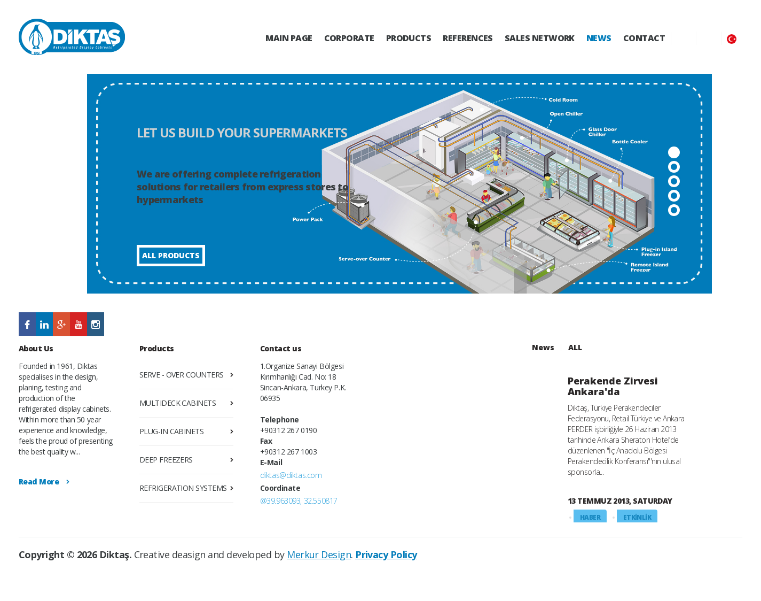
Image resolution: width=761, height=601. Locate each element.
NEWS (598, 38)
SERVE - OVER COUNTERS (181, 374)
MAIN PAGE (288, 38)
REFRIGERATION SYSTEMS (183, 488)
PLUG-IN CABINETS (171, 431)
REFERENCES (468, 38)
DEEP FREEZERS (166, 459)
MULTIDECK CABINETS (177, 403)
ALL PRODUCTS (171, 255)
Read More (39, 481)
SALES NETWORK (540, 38)
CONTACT (644, 38)
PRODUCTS (409, 38)
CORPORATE (349, 38)
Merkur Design (319, 554)
